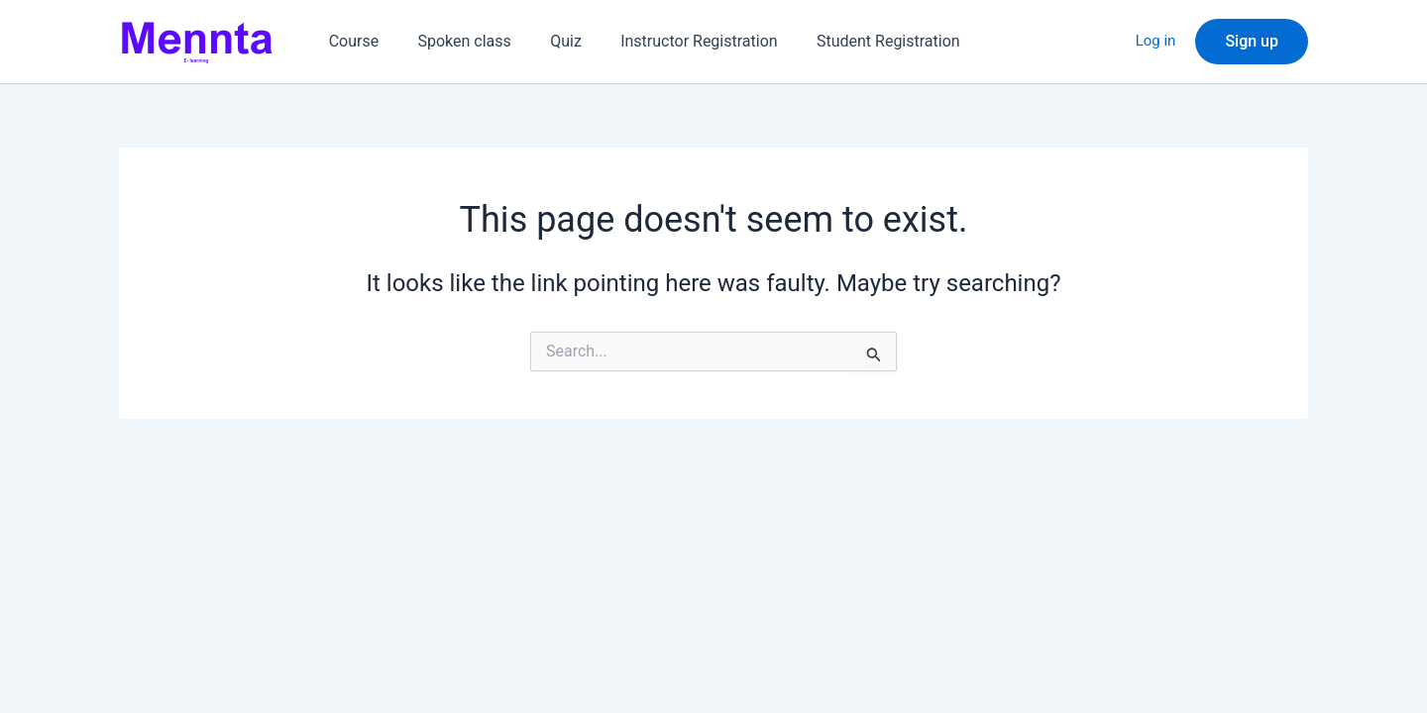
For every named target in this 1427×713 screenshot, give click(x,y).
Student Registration (856, 41)
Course (350, 41)
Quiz (548, 41)
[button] (1251, 41)
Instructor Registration (674, 41)
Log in (1156, 42)
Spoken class (453, 41)
